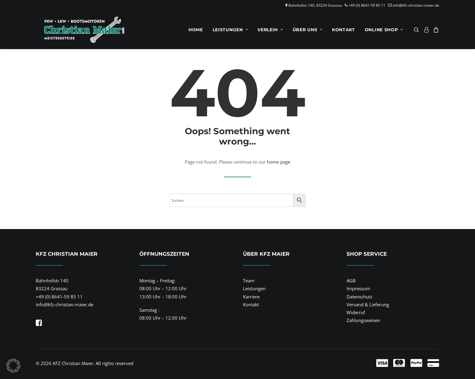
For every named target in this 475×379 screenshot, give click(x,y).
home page (278, 162)
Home (195, 29)
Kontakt (343, 29)
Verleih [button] (270, 29)
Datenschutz (359, 297)
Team (248, 281)
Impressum (358, 288)
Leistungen (230, 29)
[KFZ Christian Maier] (77, 29)
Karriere (251, 297)
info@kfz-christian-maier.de (416, 5)
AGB (351, 281)
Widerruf (356, 312)
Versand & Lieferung (368, 304)
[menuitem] (195, 30)
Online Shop (384, 29)
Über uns (307, 29)
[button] (417, 30)
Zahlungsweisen (363, 320)
